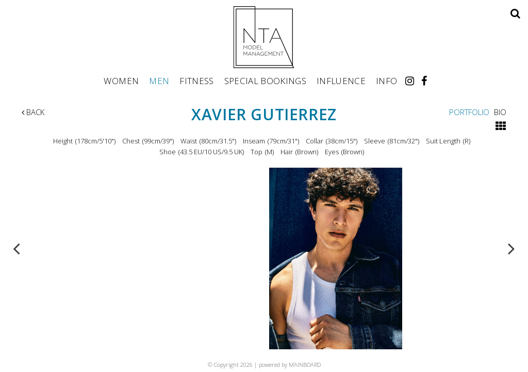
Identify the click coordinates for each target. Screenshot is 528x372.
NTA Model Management (264, 37)
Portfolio (469, 112)
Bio (500, 112)
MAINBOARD (305, 364)
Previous (16, 248)
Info (386, 80)
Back (33, 112)
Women (121, 80)
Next (511, 248)
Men (159, 80)
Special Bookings (265, 80)
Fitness (196, 80)
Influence (341, 80)
